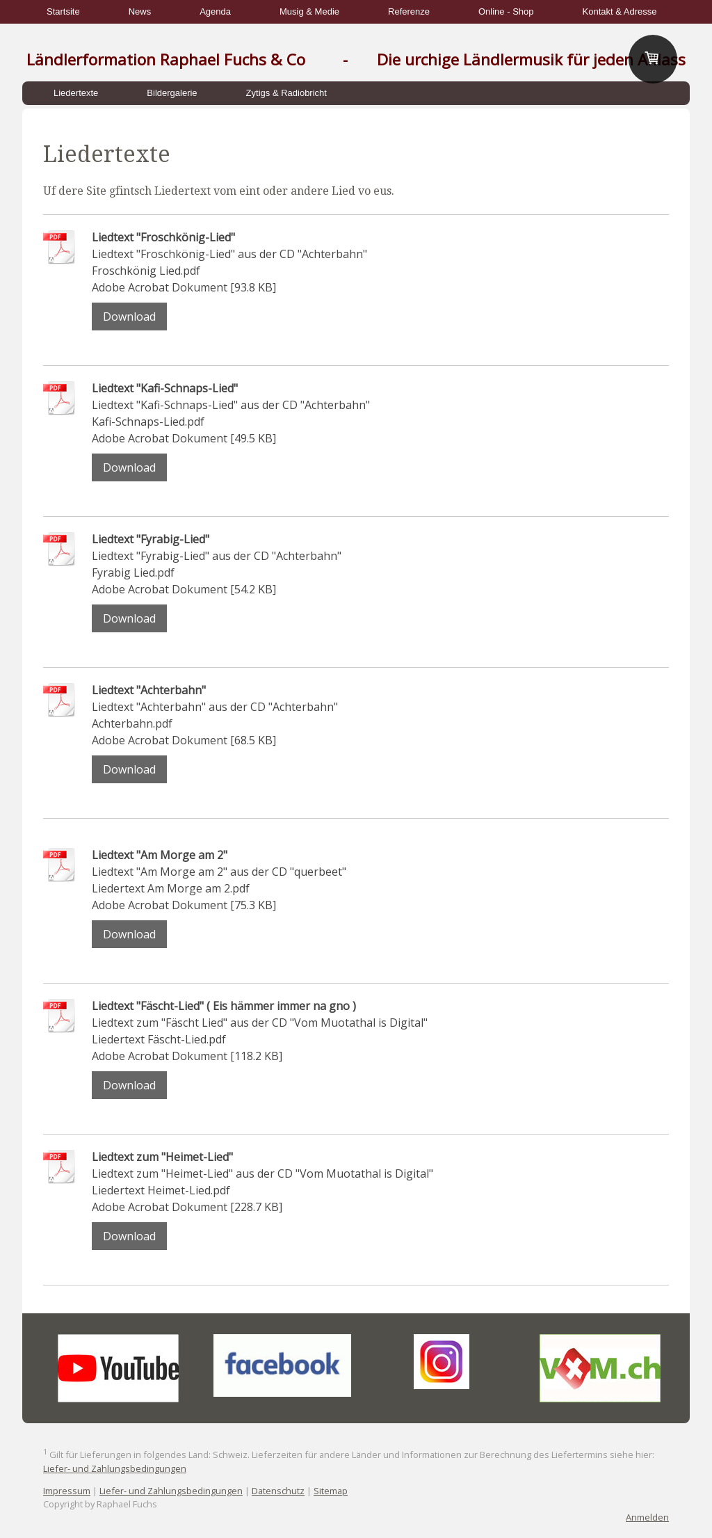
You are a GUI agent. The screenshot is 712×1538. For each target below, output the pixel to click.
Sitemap (331, 1490)
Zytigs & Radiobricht (286, 93)
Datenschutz (278, 1490)
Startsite (63, 11)
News (140, 11)
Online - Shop (506, 11)
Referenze (409, 11)
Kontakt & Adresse (620, 11)
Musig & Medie (309, 11)
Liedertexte (76, 93)
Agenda (215, 11)
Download (129, 316)
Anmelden (647, 1517)
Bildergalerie (172, 93)
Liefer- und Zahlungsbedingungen (114, 1468)
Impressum (66, 1490)
